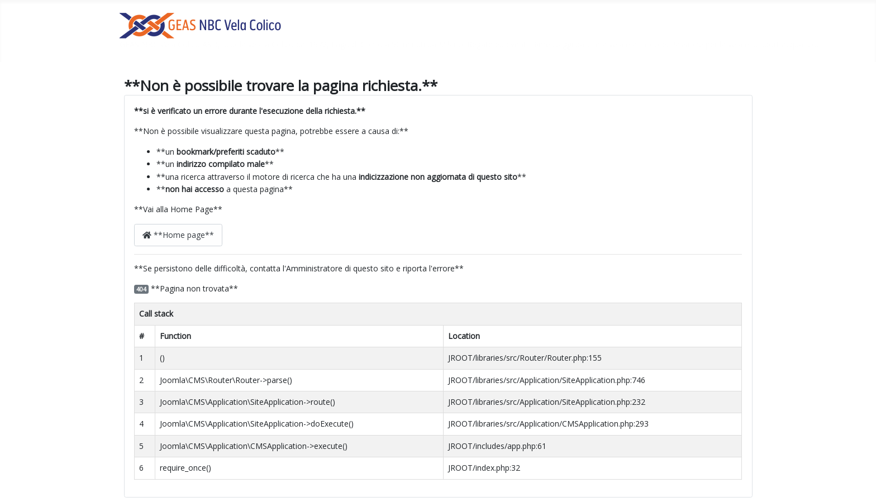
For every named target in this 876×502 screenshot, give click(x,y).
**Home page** (178, 235)
